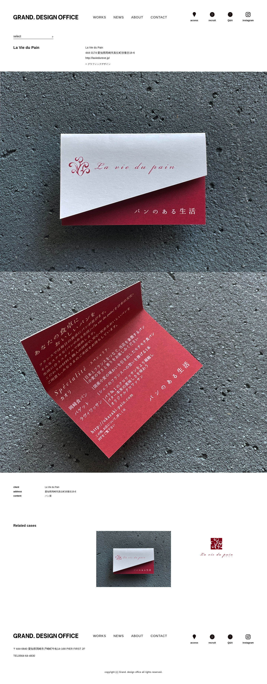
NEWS (118, 17)
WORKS (99, 17)
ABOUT (137, 17)
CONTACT (159, 17)
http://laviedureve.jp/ (97, 57)
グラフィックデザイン (99, 64)
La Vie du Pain (26, 48)
